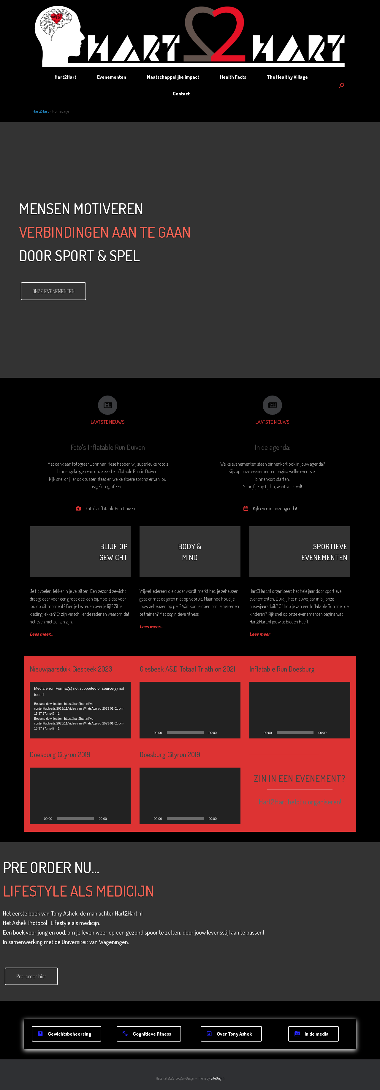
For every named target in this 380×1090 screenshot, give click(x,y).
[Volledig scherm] (123, 818)
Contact (181, 94)
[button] (341, 85)
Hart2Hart (65, 77)
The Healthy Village (287, 77)
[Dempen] (113, 818)
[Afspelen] (37, 818)
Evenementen (111, 77)
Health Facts (233, 77)
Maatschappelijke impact (173, 77)
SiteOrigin (217, 1078)
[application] (80, 710)
